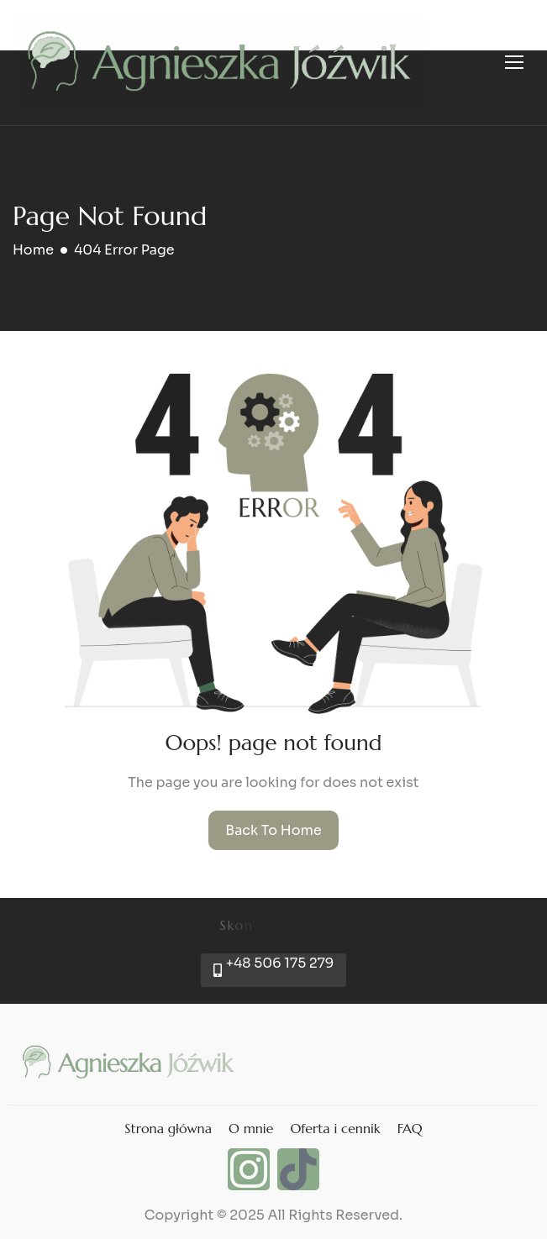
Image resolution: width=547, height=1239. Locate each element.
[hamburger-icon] (514, 62)
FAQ (410, 1128)
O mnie (251, 1128)
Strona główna (168, 1128)
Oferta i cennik (335, 1128)
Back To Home (273, 830)
